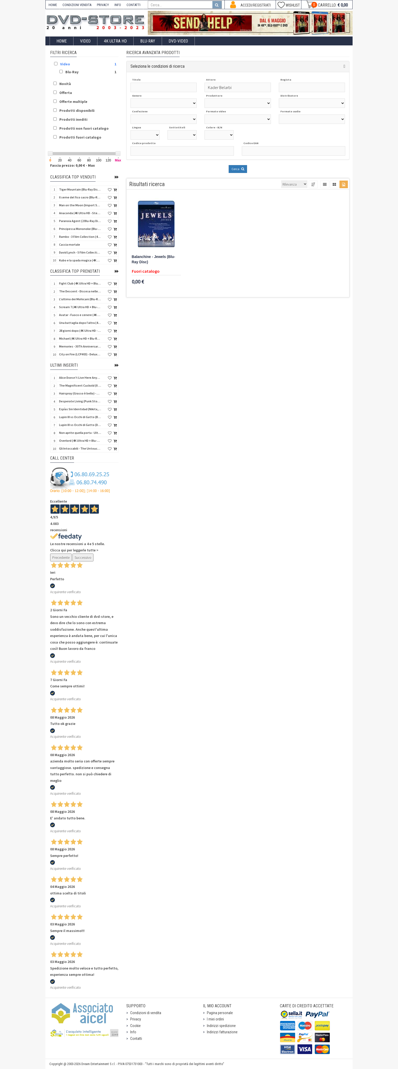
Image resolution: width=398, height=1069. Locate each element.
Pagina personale (220, 1013)
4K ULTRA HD (115, 41)
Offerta (65, 92)
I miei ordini (215, 1019)
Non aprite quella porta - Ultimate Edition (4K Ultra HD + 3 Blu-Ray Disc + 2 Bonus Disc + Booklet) (80, 433)
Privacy (135, 1019)
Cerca (238, 169)
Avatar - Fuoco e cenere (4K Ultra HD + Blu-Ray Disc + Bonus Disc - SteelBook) (80, 315)
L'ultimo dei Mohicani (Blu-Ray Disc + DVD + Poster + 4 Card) (80, 299)
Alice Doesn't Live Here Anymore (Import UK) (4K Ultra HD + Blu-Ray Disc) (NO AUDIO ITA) (80, 378)
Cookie (135, 1026)
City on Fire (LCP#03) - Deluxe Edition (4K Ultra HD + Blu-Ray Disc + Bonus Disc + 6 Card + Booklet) (80, 354)
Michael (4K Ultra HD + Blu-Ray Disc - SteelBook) (80, 338)
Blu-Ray (147, 41)
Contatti (136, 1038)
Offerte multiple (73, 101)
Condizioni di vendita (145, 1013)
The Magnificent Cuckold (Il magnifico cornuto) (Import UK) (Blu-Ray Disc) (80, 385)
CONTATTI (133, 5)
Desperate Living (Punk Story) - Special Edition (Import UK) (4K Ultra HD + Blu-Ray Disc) (80, 401)
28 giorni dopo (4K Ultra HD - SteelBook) (80, 331)
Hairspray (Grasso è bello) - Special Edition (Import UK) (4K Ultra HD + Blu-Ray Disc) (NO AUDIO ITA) (80, 393)
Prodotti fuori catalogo (80, 137)
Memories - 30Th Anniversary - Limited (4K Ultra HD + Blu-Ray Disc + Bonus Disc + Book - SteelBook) (80, 346)
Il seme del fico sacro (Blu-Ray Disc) (80, 197)
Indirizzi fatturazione (222, 1032)
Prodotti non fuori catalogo (84, 128)
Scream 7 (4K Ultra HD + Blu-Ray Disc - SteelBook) (80, 307)
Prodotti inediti (73, 119)
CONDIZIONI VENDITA (76, 5)
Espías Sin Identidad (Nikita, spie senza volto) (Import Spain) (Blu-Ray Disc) (80, 409)
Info (133, 1032)
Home (61, 41)
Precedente (61, 557)
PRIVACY (103, 5)
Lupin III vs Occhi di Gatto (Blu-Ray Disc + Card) (80, 417)
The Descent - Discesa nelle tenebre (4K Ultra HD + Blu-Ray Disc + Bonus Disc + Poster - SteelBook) (80, 291)
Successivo (83, 557)
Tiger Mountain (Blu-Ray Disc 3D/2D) (80, 189)
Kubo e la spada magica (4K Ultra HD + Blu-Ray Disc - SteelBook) (80, 260)
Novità (65, 83)
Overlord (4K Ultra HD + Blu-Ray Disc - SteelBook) (80, 441)
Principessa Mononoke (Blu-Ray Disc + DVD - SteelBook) (80, 229)
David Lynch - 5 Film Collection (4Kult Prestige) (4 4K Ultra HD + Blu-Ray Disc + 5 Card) (80, 252)
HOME (53, 5)
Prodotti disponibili (77, 110)
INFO (117, 5)
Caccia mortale (69, 244)
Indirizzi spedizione (221, 1026)
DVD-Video (178, 41)
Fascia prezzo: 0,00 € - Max (72, 165)
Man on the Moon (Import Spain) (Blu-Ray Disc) (80, 205)
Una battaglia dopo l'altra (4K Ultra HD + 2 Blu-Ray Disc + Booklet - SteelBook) (80, 323)
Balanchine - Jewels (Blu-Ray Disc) (153, 259)
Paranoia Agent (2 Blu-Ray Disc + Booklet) (80, 221)
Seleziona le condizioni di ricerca (157, 66)
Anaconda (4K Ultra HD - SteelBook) (80, 213)
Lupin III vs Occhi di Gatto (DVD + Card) (80, 425)
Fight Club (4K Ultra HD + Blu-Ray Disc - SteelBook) (80, 283)
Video (85, 41)
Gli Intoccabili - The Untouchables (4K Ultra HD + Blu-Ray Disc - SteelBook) (80, 448)
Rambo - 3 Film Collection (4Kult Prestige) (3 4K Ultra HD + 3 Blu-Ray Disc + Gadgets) (80, 237)
